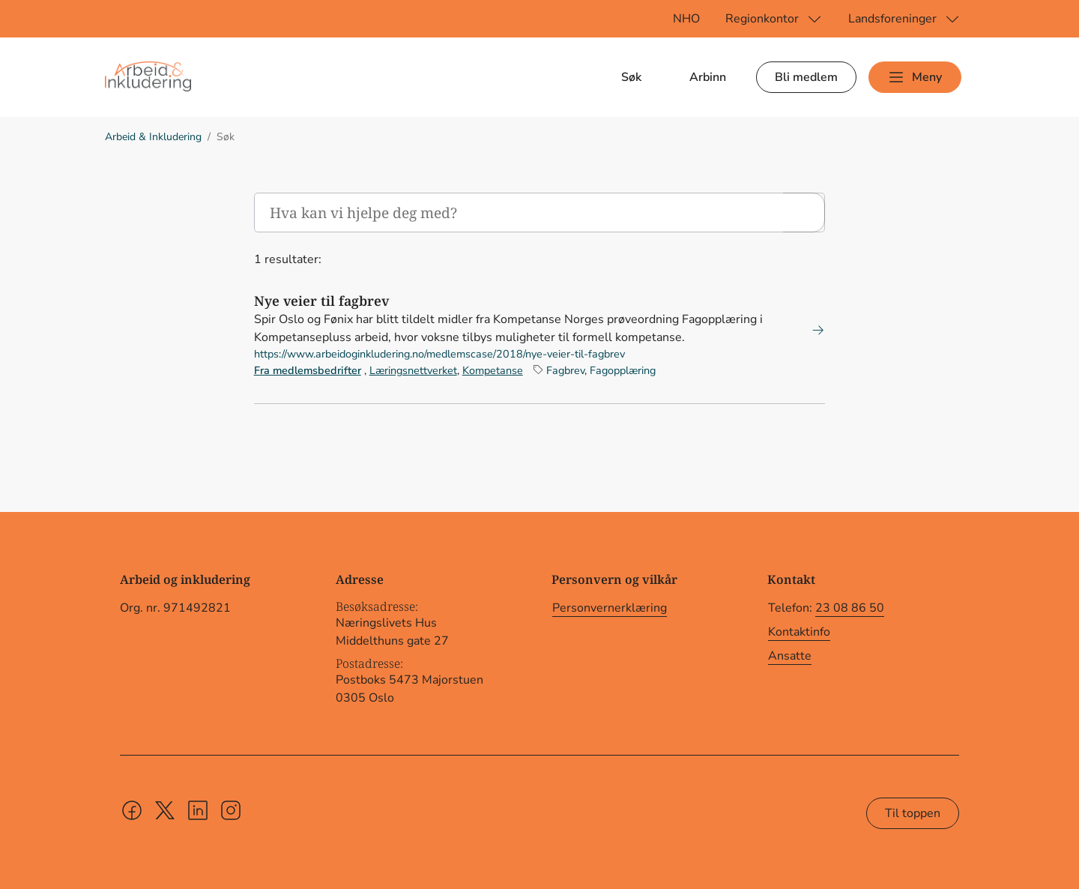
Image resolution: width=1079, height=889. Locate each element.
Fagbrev (565, 370)
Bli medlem (806, 77)
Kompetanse (492, 370)
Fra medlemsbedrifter (307, 370)
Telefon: (826, 608)
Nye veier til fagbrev (321, 301)
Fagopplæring (623, 370)
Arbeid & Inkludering (153, 137)
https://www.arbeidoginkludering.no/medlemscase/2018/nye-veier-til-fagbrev (439, 353)
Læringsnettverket (413, 370)
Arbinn (707, 77)
